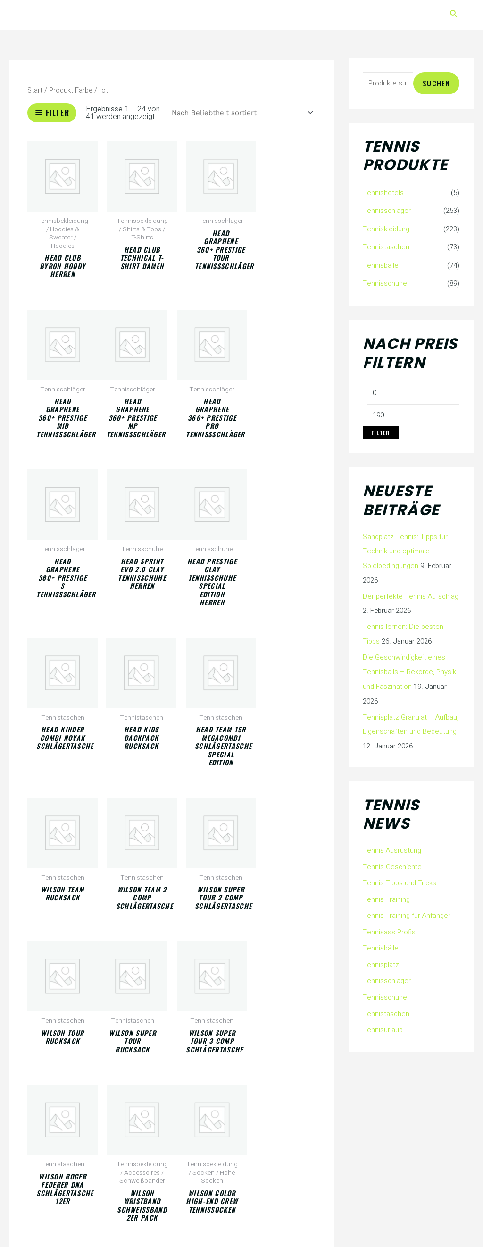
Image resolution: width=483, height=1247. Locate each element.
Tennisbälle (380, 264)
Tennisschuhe (385, 282)
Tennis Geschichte (392, 861)
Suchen (436, 83)
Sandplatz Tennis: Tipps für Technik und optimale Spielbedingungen (405, 549)
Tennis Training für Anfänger (406, 908)
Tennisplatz (381, 956)
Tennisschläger (386, 210)
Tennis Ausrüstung (392, 845)
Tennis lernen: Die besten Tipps (411, 623)
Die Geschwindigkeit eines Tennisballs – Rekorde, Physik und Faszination (409, 667)
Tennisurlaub (382, 1020)
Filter (380, 431)
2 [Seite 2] (62, 1177)
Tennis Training (386, 892)
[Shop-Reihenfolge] (240, 113)
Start (35, 90)
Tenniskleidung (385, 228)
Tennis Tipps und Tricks (399, 877)
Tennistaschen (386, 246)
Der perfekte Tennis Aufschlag (410, 593)
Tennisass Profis (389, 924)
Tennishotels (383, 192)
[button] (454, 15)
